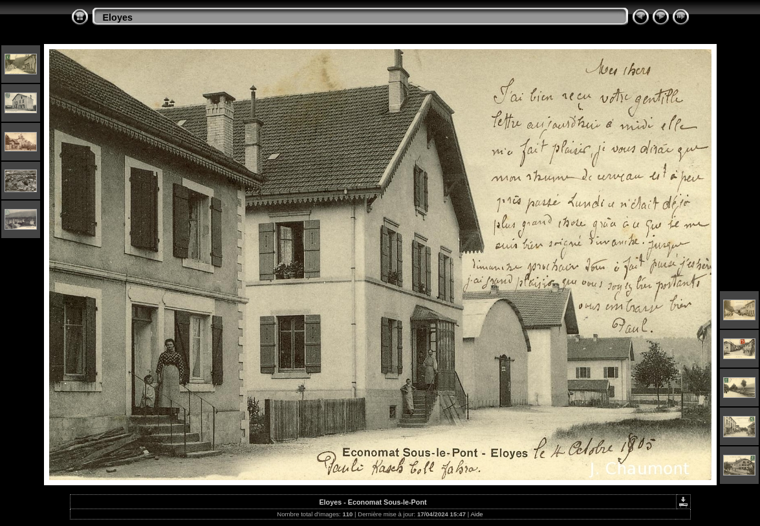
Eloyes (118, 17)
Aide (476, 514)
